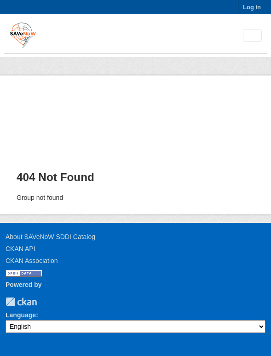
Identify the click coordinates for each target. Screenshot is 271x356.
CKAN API (20, 248)
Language (21, 315)
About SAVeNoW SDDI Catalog (50, 236)
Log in (252, 7)
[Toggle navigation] (252, 35)
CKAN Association (32, 260)
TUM (43, 302)
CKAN (21, 302)
